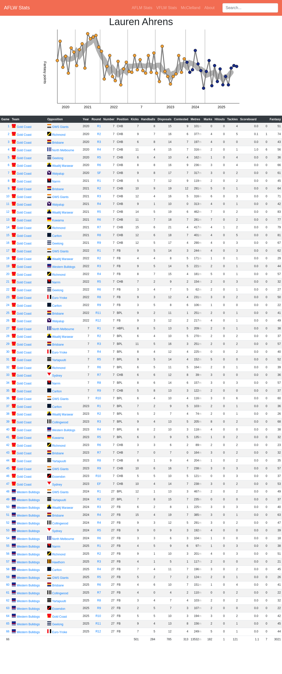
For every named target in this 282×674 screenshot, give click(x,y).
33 (7, 375)
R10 (98, 398)
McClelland (190, 8)
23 (7, 297)
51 (7, 515)
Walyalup (58, 173)
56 (7, 553)
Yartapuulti (59, 360)
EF (99, 484)
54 (7, 538)
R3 (99, 142)
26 (7, 320)
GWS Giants (60, 127)
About (209, 8)
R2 (99, 134)
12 (7, 212)
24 (7, 305)
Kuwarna (58, 220)
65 (7, 623)
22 (7, 289)
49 (7, 499)
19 (7, 266)
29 (7, 344)
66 (7, 631)
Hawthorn (58, 562)
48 (7, 491)
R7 (99, 227)
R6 (99, 165)
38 (7, 413)
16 (7, 243)
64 (7, 616)
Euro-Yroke (59, 298)
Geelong (57, 158)
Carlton (57, 236)
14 (7, 227)
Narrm (56, 181)
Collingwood (60, 422)
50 (7, 507)
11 (7, 204)
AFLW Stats (17, 7)
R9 (99, 243)
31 (7, 359)
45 (7, 468)
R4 (99, 149)
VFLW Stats (166, 8)
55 (7, 546)
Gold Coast (24, 127)
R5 (99, 157)
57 (7, 561)
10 (7, 196)
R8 (99, 235)
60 (7, 584)
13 (7, 219)
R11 (98, 313)
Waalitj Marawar (62, 166)
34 (7, 382)
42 (7, 445)
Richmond (58, 135)
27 (7, 328)
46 (7, 476)
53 (7, 530)
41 (7, 437)
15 (7, 235)
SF (99, 173)
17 (7, 250)
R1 (99, 126)
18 (7, 258)
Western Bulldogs (63, 267)
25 (7, 313)
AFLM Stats (142, 8)
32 (7, 367)
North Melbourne (63, 150)
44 (7, 460)
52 (7, 522)
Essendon (58, 476)
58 (7, 569)
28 (7, 336)
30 (7, 351)
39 (7, 421)
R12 (98, 320)
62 (7, 600)
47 (7, 484)
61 (7, 592)
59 (7, 577)
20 (7, 274)
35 (7, 390)
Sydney (57, 375)
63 (7, 608)
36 (7, 398)
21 (7, 281)
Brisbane (58, 142)
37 (7, 406)
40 (7, 429)
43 (7, 452)
